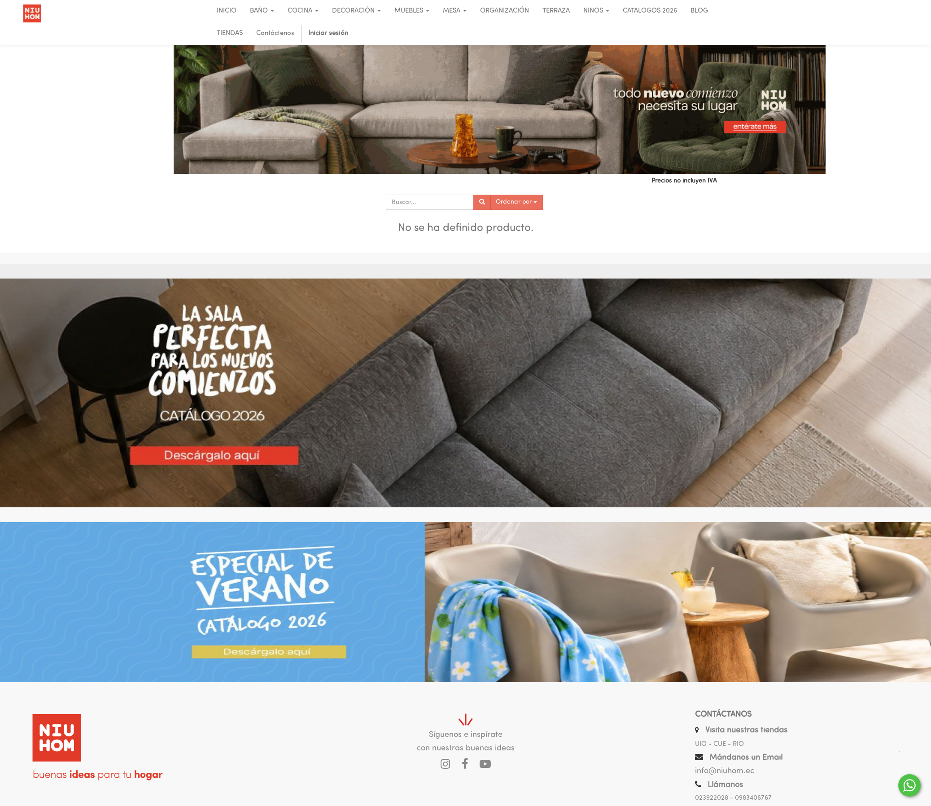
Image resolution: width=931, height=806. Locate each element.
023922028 (711, 798)
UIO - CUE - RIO (719, 744)
